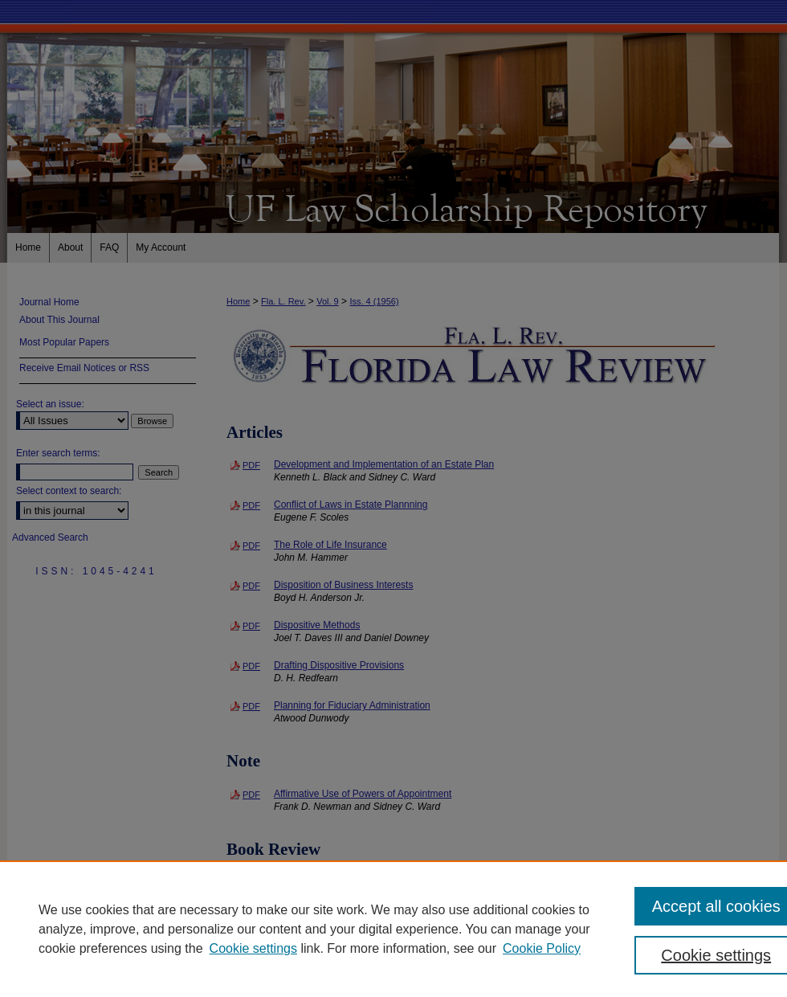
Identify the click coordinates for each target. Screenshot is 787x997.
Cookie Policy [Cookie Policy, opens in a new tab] (542, 948)
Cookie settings (253, 948)
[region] (393, 928)
